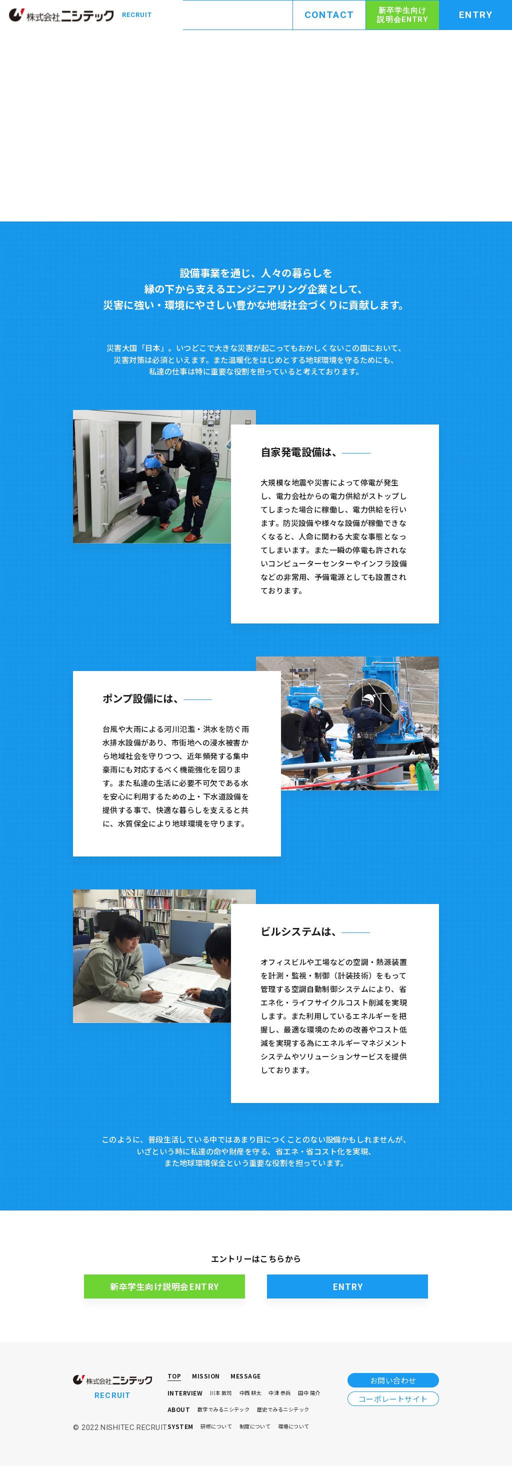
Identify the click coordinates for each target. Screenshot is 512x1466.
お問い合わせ (393, 1380)
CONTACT (329, 14)
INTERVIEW (185, 1393)
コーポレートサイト (393, 1399)
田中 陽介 (309, 1393)
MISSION (206, 1376)
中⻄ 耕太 (251, 1393)
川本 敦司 (221, 1393)
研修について (216, 1427)
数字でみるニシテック (224, 1409)
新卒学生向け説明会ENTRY (402, 15)
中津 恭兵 (279, 1393)
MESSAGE (245, 1376)
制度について (255, 1427)
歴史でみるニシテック (283, 1409)
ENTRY (476, 14)
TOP (174, 1376)
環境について (294, 1427)
